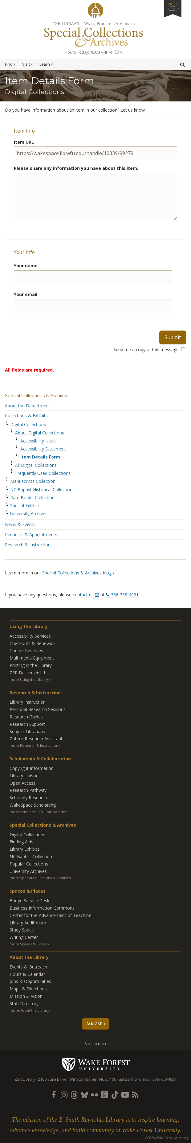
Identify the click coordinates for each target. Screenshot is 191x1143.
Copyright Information (32, 768)
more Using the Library (29, 679)
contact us (83, 595)
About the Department (27, 406)
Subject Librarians (27, 731)
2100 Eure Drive (52, 1079)
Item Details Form (40, 457)
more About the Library (29, 1010)
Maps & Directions (28, 989)
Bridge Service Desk (29, 900)
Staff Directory (24, 1003)
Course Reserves (26, 650)
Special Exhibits (25, 505)
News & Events (20, 524)
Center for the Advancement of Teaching (50, 915)
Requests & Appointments (31, 534)
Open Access (22, 783)
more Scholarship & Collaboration (38, 811)
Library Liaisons (25, 776)
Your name (26, 266)
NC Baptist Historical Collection (41, 489)
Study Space (22, 930)
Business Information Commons (42, 908)
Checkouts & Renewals (32, 643)
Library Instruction (28, 702)
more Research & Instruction (34, 745)
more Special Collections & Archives (40, 877)
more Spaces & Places (28, 944)
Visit (26, 64)
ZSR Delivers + (28, 673)
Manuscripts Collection (32, 481)
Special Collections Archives (95, 33)
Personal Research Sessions (38, 709)
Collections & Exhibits (26, 415)
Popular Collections (29, 864)
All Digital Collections (36, 465)
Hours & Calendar (27, 974)
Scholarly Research (28, 797)
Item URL (24, 142)
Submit (173, 337)
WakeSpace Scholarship (33, 805)
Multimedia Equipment (32, 658)
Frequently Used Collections (43, 473)
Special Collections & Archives (36, 395)
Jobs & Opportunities (30, 981)
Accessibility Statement (43, 449)
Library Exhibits (24, 849)
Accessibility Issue (38, 441)
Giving (173, 7)
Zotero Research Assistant (36, 739)
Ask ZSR (94, 1023)
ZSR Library (95, 10)
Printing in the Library (31, 665)
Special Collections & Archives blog (77, 573)
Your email (25, 294)
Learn (44, 64)
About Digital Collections (39, 433)
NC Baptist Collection (31, 856)
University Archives (28, 513)
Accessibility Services (30, 636)
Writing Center (24, 937)
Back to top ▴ (95, 1043)
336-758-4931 (125, 595)
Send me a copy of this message (149, 349)
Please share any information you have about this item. (76, 168)
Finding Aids (21, 842)
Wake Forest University (96, 1064)
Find (9, 64)
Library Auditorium (28, 923)
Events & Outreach (28, 967)
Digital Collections (28, 424)
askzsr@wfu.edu (134, 1079)
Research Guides (26, 717)
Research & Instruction (28, 545)
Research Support (27, 724)
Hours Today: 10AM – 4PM (88, 52)
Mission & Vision (26, 996)
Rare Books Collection (32, 497)
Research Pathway (28, 790)
